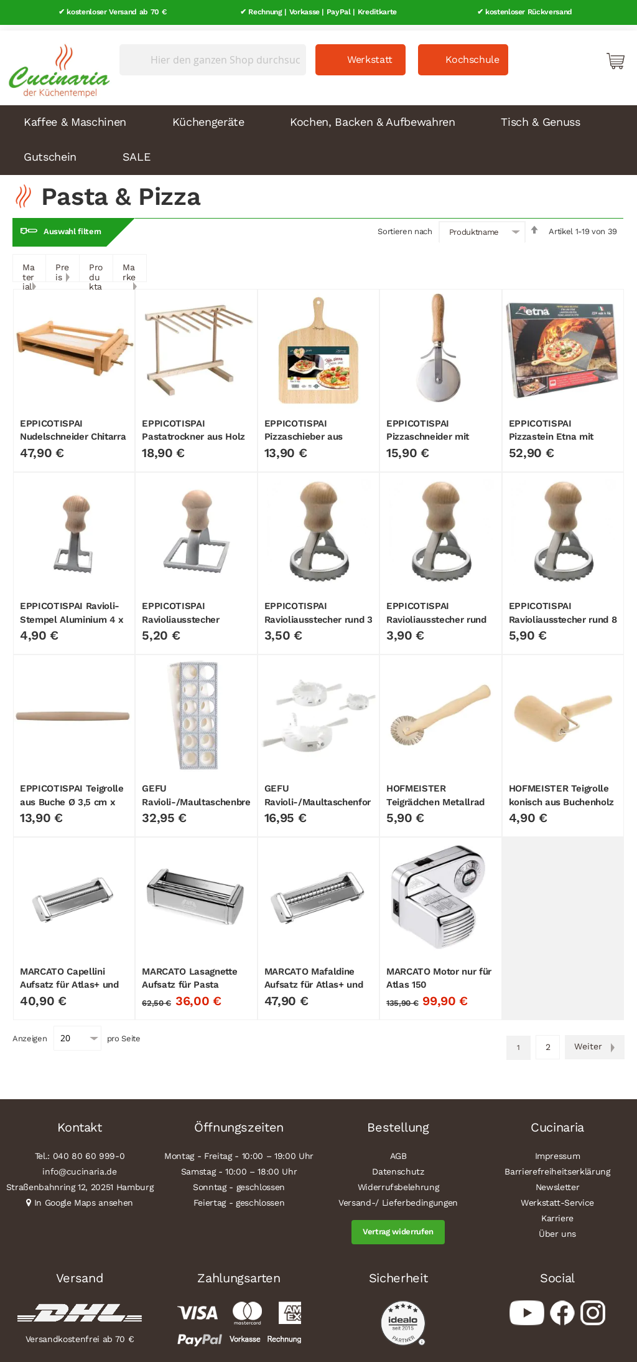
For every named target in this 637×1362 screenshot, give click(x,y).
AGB (398, 1151)
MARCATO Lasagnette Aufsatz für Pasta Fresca (189, 979)
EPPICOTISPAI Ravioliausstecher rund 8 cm (563, 614)
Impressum (557, 1151)
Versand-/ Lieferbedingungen (398, 1198)
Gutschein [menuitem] (50, 151)
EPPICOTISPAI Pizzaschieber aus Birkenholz (303, 431)
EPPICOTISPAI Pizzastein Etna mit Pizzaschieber (551, 431)
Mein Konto (562, 55)
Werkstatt (370, 54)
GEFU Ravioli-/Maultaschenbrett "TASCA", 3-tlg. (196, 797)
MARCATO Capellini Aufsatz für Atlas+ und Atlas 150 (69, 979)
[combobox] (212, 54)
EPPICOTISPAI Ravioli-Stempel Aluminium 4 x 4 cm (72, 614)
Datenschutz (398, 1166)
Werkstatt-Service (557, 1198)
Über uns (557, 1229)
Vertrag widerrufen (398, 1226)
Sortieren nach (405, 226)
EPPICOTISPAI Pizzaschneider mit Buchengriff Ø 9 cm (428, 431)
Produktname (474, 227)
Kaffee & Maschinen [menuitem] (75, 116)
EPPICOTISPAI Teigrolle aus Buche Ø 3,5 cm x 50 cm (72, 797)
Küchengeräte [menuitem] (208, 116)
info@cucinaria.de (79, 1166)
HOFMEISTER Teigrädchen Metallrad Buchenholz (435, 797)
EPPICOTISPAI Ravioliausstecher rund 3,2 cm (436, 614)
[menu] (318, 134)
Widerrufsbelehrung (398, 1182)
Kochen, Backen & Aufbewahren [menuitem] (372, 116)
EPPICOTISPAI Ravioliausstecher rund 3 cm (318, 614)
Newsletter (558, 1182)
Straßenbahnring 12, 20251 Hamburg (80, 1182)
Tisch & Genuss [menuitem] (540, 116)
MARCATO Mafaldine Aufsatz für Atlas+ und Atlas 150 (313, 979)
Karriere (557, 1213)
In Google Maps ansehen (84, 1198)
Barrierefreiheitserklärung (557, 1166)
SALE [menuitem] (137, 151)
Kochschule (472, 54)
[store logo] (56, 62)
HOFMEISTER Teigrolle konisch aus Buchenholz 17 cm (562, 797)
